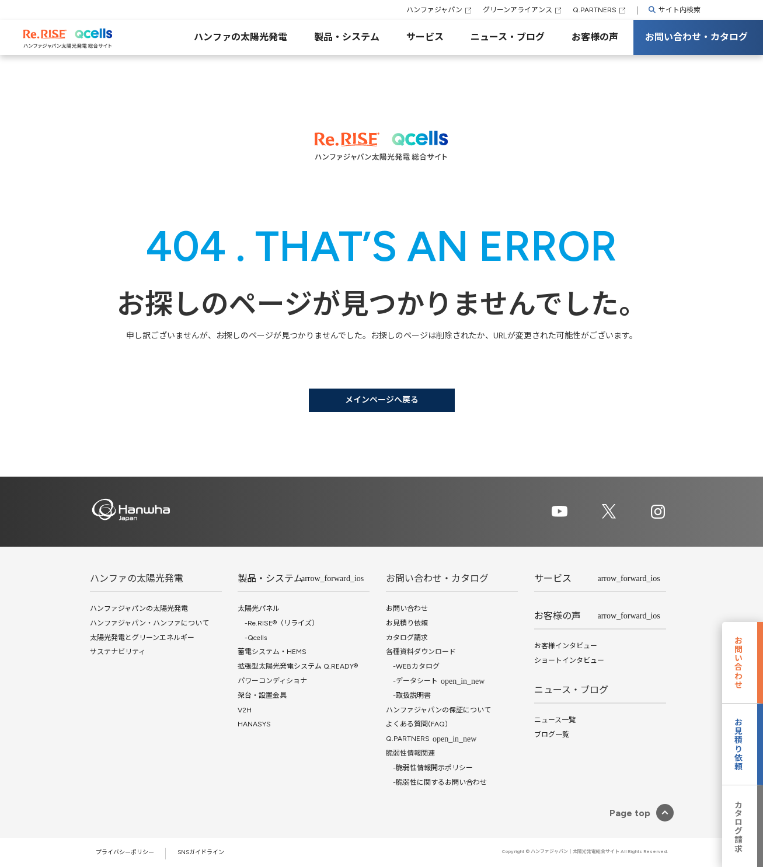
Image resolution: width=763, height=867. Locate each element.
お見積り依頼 (407, 623)
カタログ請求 (407, 638)
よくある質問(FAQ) (417, 724)
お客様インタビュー (565, 646)
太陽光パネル (259, 608)
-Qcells (252, 638)
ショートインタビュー (569, 660)
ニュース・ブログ (508, 37)
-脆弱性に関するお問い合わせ (436, 782)
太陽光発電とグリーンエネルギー (142, 638)
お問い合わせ (407, 608)
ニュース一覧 (555, 720)
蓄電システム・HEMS (272, 652)
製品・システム (346, 37)
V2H (245, 710)
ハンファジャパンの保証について (438, 710)
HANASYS (254, 724)
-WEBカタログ (413, 666)
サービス (425, 37)
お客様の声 (595, 37)
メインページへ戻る (382, 400)
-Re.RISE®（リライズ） (278, 623)
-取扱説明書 (408, 695)
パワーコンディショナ (272, 681)
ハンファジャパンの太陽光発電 (139, 608)
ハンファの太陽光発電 (240, 37)
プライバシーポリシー (125, 852)
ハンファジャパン (434, 10)
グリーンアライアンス (517, 10)
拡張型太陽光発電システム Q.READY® (298, 666)
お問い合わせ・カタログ (696, 37)
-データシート (412, 681)
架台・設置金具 (262, 695)
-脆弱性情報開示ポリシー (429, 768)
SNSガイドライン (200, 852)
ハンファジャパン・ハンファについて (149, 623)
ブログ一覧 (551, 734)
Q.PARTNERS (594, 10)
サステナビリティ (117, 652)
